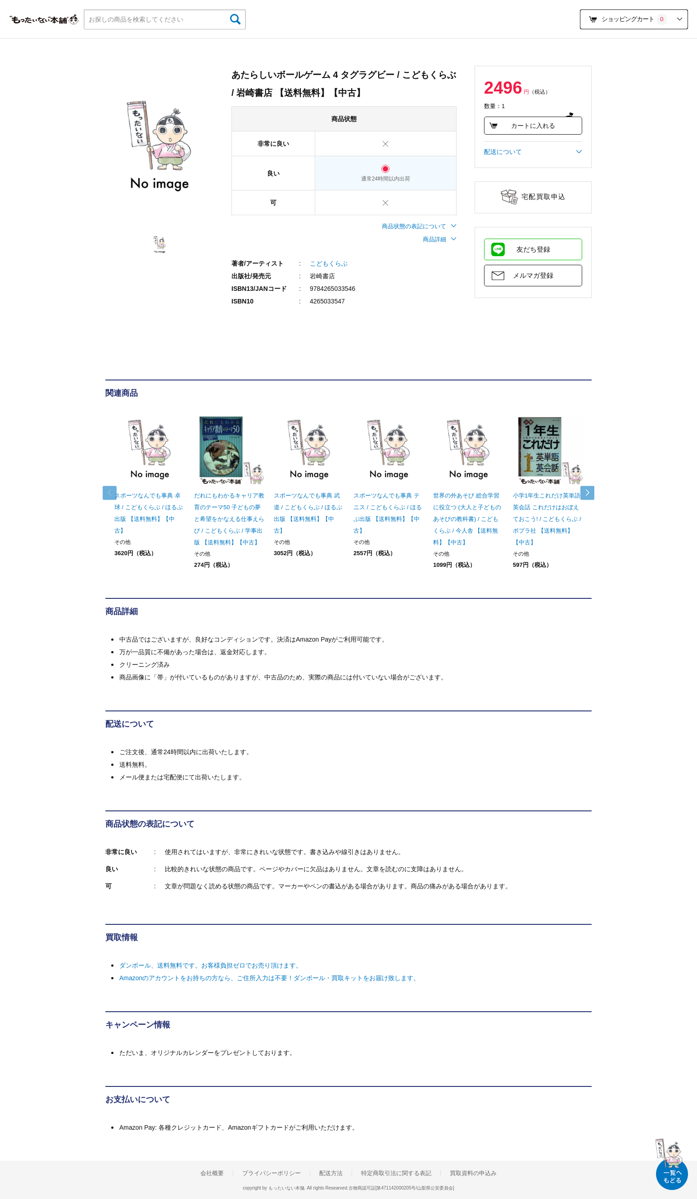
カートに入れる (522, 126)
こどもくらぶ (329, 263)
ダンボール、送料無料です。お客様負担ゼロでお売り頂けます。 (210, 965)
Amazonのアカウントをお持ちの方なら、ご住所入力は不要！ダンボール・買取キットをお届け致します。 (269, 978)
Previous (114, 493)
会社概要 (212, 1173)
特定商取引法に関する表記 (396, 1173)
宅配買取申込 (543, 196)
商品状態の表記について (419, 226)
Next (583, 493)
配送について (533, 151)
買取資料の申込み (473, 1173)
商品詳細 (440, 239)
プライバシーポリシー (271, 1173)
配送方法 (331, 1173)
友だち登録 (533, 249)
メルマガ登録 (533, 275)
